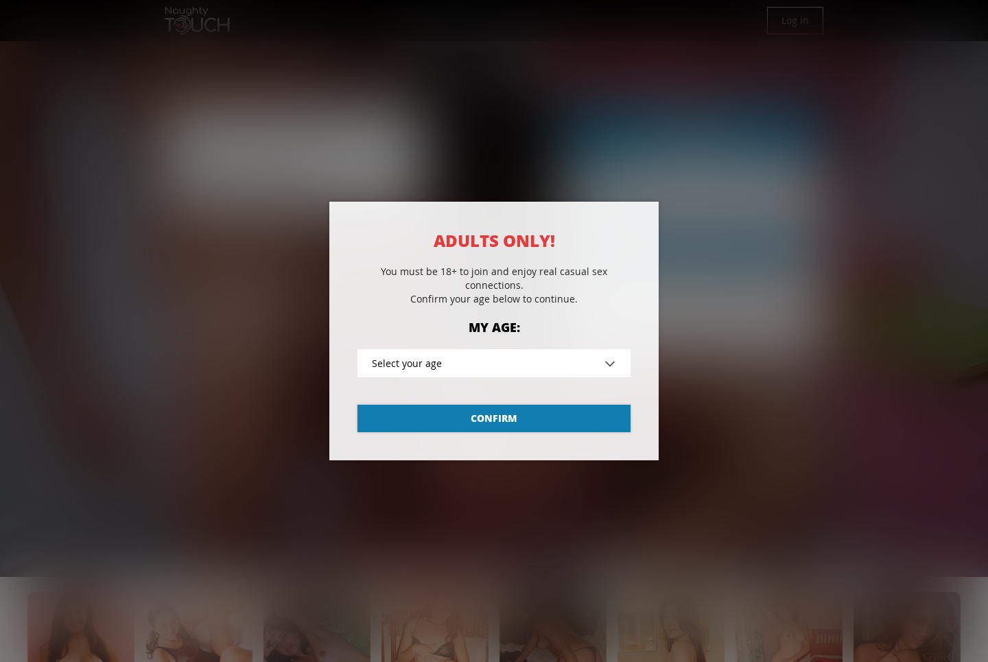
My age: (494, 327)
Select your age (407, 363)
